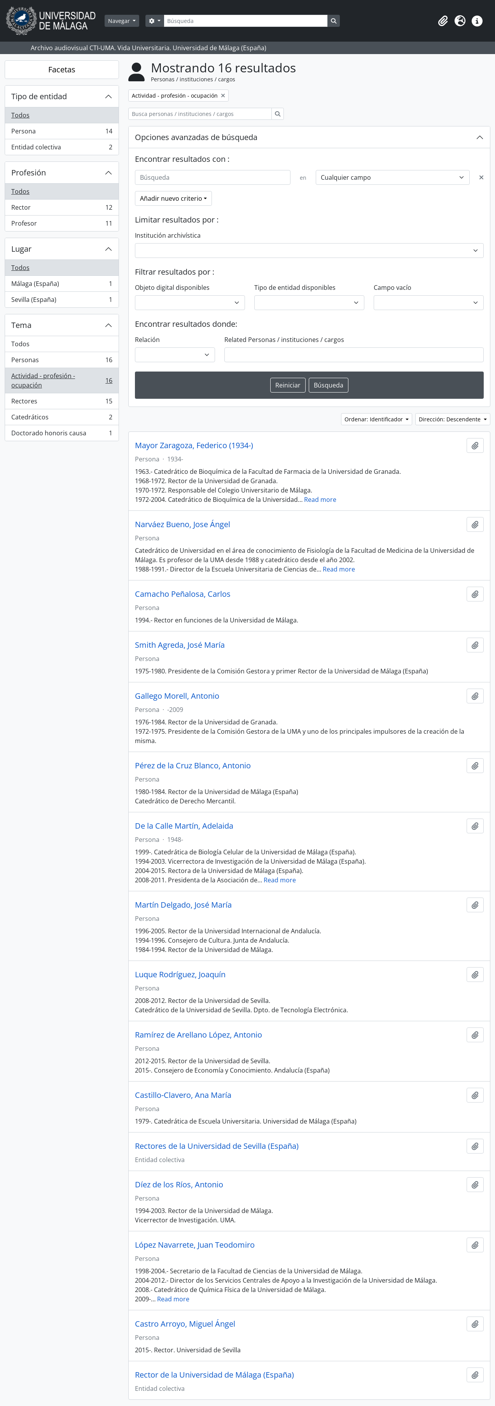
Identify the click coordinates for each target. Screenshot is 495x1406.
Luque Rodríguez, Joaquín (180, 974)
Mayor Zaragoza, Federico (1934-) (194, 445)
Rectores (61, 402)
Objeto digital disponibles (172, 287)
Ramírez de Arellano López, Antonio (198, 1035)
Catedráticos (61, 418)
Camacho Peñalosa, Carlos (183, 594)
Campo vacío (392, 287)
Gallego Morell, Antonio (177, 696)
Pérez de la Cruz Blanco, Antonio (193, 765)
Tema (21, 325)
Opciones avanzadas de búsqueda (196, 137)
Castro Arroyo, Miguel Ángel (185, 1324)
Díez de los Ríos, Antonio (179, 1184)
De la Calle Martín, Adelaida (184, 826)
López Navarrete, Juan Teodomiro (195, 1245)
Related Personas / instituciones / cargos (284, 339)
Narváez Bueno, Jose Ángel (182, 524)
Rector (61, 209)
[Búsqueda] (246, 21)
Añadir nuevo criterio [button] (171, 198)
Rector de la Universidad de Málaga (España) (214, 1375)
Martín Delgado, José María (183, 905)
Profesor (61, 225)
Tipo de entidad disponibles (295, 287)
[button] (442, 21)
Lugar (21, 249)
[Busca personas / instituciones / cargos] (200, 114)
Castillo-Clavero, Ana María (183, 1095)
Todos (20, 115)
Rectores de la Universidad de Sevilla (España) (217, 1146)
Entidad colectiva (61, 148)
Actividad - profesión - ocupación (61, 380)
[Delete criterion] (481, 177)
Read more (320, 499)
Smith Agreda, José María (180, 645)
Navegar (119, 21)
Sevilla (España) (61, 301)
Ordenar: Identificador (374, 419)
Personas (61, 361)
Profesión (28, 172)
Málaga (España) (61, 285)
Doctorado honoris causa (61, 434)
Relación (147, 339)
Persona (61, 132)
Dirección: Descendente (450, 419)
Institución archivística (168, 235)
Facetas (61, 69)
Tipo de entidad (39, 96)
